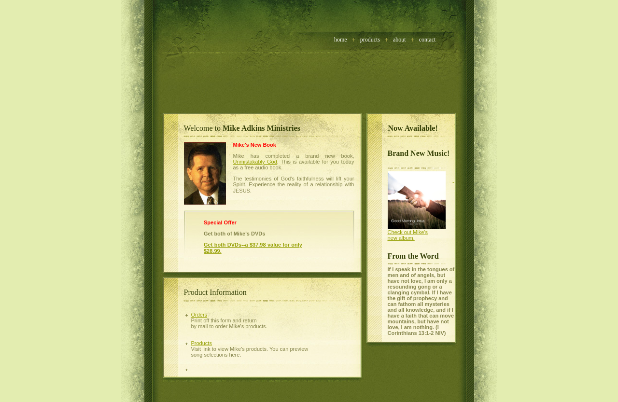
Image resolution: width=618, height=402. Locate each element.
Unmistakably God (255, 162)
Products (370, 39)
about (399, 39)
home (340, 39)
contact (427, 39)
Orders (199, 315)
